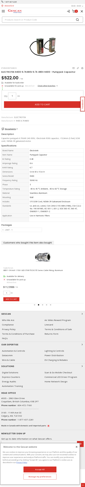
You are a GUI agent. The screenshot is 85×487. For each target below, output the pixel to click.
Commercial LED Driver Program (61, 377)
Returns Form (51, 334)
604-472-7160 (25, 405)
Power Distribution (54, 355)
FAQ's (5, 338)
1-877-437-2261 (11, 2)
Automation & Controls (13, 351)
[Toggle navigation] (3, 11)
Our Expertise (42, 344)
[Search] (42, 20)
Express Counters (11, 377)
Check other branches (46, 86)
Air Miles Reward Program (58, 320)
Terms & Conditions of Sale (58, 329)
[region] (40, 464)
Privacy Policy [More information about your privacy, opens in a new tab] (21, 462)
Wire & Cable (8, 360)
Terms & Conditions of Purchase (18, 334)
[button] (34, 304)
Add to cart (42, 104)
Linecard (49, 324)
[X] (77, 447)
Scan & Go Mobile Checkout (58, 372)
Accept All (40, 469)
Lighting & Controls (54, 351)
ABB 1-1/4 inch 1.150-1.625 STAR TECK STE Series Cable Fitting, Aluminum (33, 270)
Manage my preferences (40, 476)
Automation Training (12, 386)
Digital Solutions (10, 372)
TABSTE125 (8, 268)
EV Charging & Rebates (56, 360)
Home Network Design (56, 381)
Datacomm (7, 355)
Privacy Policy (9, 329)
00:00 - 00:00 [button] (76, 6)
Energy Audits (9, 381)
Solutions (42, 366)
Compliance (8, 324)
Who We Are (8, 320)
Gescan (42, 313)
